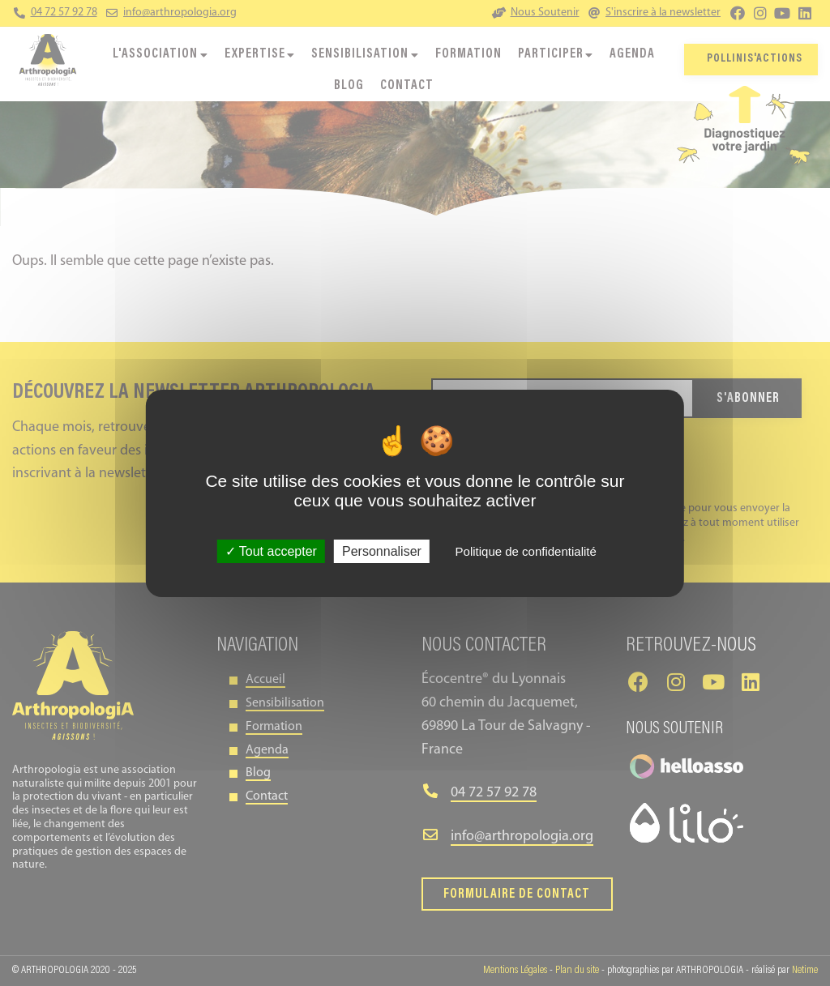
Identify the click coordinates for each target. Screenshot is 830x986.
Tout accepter (271, 551)
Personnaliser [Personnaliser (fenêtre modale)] (381, 551)
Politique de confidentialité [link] (526, 551)
